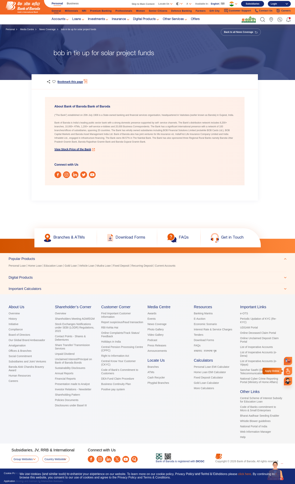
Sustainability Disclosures (70, 367)
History (13, 318)
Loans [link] (76, 19)
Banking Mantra (203, 313)
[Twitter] (117, 459)
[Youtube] (125, 459)
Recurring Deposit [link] (142, 265)
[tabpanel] (147, 266)
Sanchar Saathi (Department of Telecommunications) (258, 371)
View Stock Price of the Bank (72, 149)
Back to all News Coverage (241, 32)
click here (244, 474)
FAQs (197, 345)
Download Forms (204, 340)
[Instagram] (100, 459)
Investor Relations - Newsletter (73, 389)
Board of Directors (19, 334)
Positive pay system (113, 389)
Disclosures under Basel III (71, 405)
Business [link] (73, 3)
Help (243, 437)
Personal (10, 29)
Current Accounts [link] (165, 265)
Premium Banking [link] (101, 11)
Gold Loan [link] (71, 265)
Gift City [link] (215, 11)
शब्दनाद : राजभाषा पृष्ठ (205, 350)
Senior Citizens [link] (158, 11)
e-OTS (244, 313)
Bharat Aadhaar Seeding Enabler (259, 415)
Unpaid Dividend (65, 353)
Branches (153, 366)
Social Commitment (20, 356)
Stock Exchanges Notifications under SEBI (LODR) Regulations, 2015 (74, 327)
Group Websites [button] (23, 459)
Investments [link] (96, 19)
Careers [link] (283, 10)
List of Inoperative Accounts (256, 346)
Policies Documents (66, 400)
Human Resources (20, 375)
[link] (248, 19)
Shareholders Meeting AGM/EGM (75, 318)
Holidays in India (111, 341)
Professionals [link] (123, 11)
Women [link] (140, 11)
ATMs (150, 372)
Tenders (198, 334)
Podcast (152, 340)
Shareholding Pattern (67, 394)
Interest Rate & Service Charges (213, 329)
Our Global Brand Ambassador (27, 340)
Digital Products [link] (144, 19)
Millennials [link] (71, 11)
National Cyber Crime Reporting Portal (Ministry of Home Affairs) (259, 380)
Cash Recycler (156, 377)
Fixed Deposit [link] (121, 265)
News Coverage (47, 29)
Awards (151, 313)
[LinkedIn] (108, 459)
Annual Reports (64, 373)
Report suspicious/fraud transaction (122, 322)
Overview (14, 313)
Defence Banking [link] (181, 11)
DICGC (200, 461)
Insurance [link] (119, 19)
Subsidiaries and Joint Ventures (27, 361)
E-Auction (200, 318)
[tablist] (147, 273)
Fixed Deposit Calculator (208, 377)
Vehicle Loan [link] (86, 265)
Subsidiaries (252, 3)
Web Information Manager (255, 431)
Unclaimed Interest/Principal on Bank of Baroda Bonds (73, 361)
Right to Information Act (115, 355)
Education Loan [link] (53, 265)
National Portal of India (253, 426)
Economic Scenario (205, 324)
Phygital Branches (158, 382)
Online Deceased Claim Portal (258, 332)
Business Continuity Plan (116, 384)
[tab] (147, 258)
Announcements (157, 350)
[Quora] (134, 459)
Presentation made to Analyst (72, 384)
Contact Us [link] (264, 10)
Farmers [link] (201, 11)
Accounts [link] (58, 19)
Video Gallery (155, 334)
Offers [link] (195, 19)
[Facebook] (91, 459)
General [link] (56, 11)
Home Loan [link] (35, 265)
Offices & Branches (20, 350)
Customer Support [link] (237, 10)
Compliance (16, 329)
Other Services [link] (173, 19)
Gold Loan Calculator (206, 382)
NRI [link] (84, 11)
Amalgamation (17, 345)
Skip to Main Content (143, 4)
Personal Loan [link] (17, 265)
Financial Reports (65, 378)
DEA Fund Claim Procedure (117, 378)
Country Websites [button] (55, 459)
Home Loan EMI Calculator (210, 372)
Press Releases (156, 345)
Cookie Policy (11, 473)
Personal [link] (57, 3)
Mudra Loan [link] (104, 265)
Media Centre (27, 29)
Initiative (13, 324)
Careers (13, 380)
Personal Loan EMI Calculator (211, 366)
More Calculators (204, 388)
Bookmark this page (70, 81)
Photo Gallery (155, 329)
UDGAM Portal (249, 327)
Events (151, 318)
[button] (262, 19)
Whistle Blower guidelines (255, 421)
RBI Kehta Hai (109, 327)
